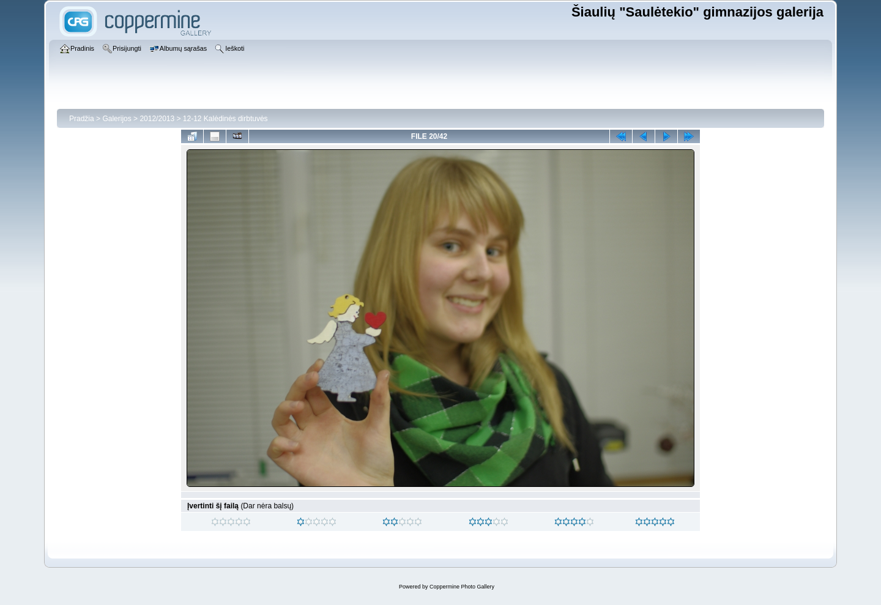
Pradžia (81, 118)
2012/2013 (156, 118)
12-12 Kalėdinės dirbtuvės (225, 118)
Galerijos (116, 118)
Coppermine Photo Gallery (461, 587)
